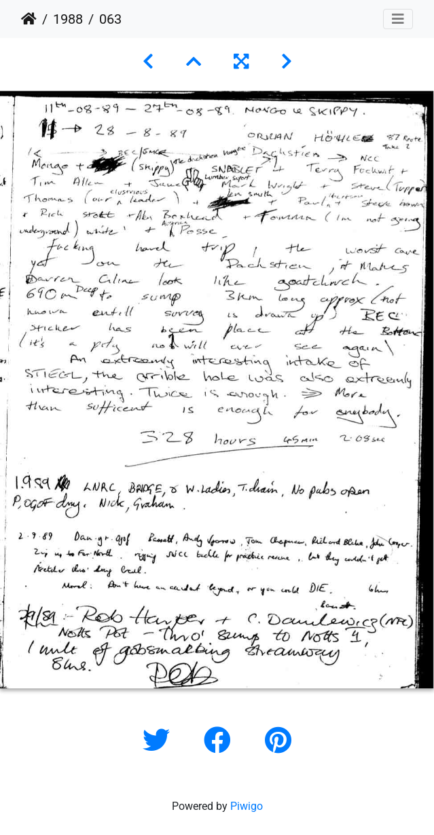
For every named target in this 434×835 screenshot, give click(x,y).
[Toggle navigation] (398, 19)
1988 (68, 19)
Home (29, 19)
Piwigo (246, 806)
